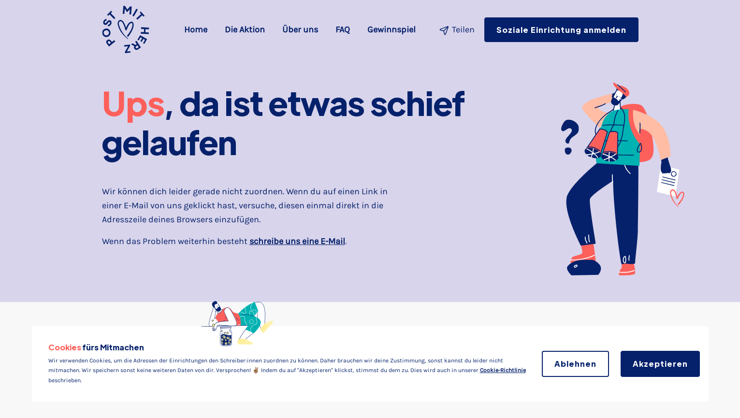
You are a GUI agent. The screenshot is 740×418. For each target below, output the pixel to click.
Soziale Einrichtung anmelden (561, 30)
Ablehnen (575, 364)
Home (197, 28)
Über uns (300, 29)
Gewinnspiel (391, 29)
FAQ (342, 29)
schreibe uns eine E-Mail (297, 241)
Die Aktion (245, 29)
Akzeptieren (660, 364)
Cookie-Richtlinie (503, 370)
